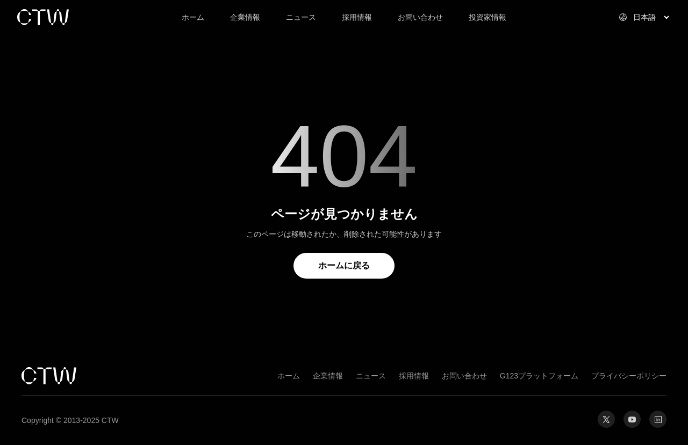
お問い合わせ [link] (420, 17)
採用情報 (414, 375)
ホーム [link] (193, 17)
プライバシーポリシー (628, 375)
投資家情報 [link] (487, 17)
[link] (81, 17)
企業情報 (328, 375)
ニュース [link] (301, 17)
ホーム (288, 375)
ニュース (371, 375)
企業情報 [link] (245, 17)
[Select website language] (638, 17)
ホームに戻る (344, 265)
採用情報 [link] (357, 17)
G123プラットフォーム (539, 375)
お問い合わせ (464, 375)
